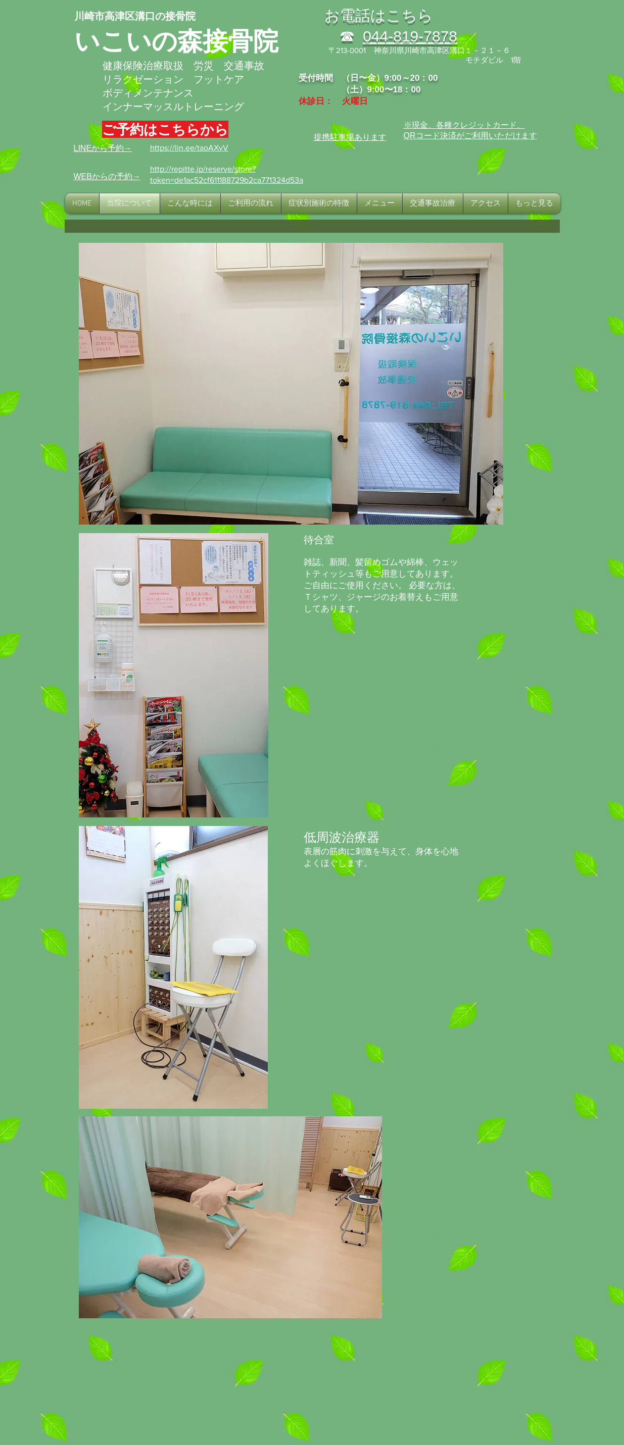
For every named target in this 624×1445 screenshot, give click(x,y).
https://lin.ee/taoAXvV (189, 147)
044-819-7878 (410, 36)
